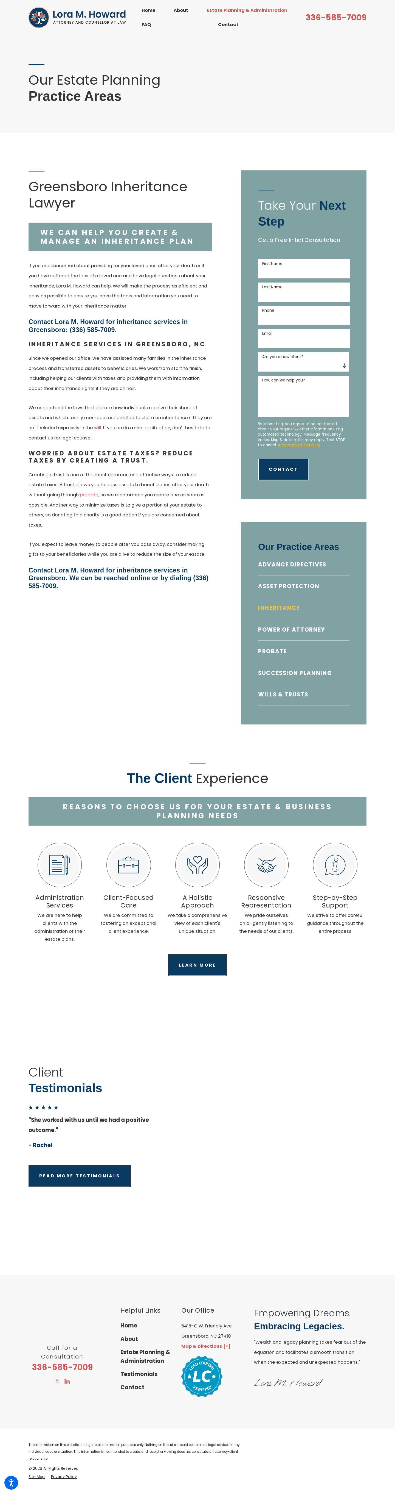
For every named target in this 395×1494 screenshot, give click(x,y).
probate (89, 495)
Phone (268, 310)
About (181, 10)
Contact (228, 24)
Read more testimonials (79, 1176)
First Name (272, 263)
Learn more (197, 965)
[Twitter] (57, 1381)
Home (148, 10)
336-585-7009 (336, 17)
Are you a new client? (282, 357)
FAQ (146, 24)
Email (267, 333)
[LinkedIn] (67, 1381)
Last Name (272, 287)
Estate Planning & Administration (247, 10)
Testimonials (138, 1374)
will (97, 428)
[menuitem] (152, 11)
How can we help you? (283, 380)
